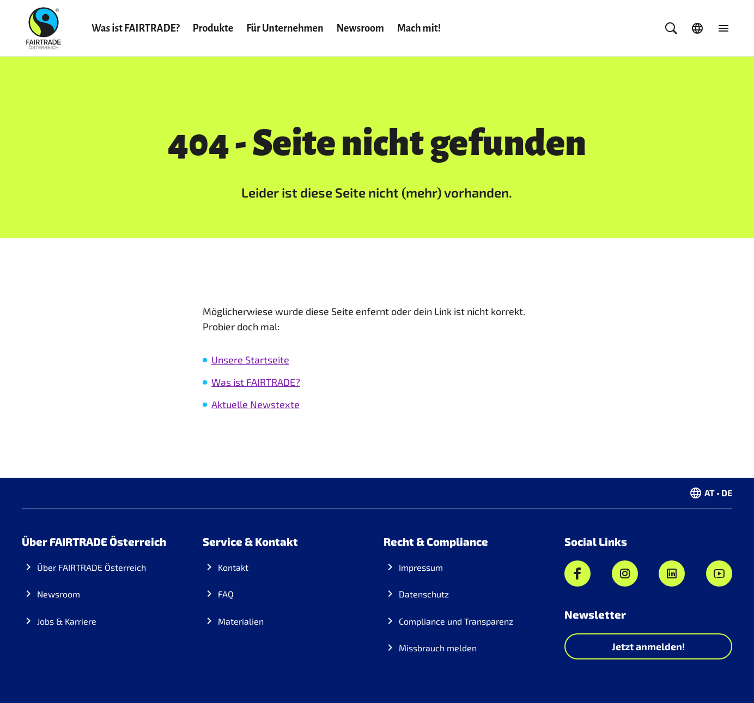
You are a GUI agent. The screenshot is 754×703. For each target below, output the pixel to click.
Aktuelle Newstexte (255, 404)
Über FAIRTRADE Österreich (91, 567)
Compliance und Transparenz (456, 621)
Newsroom (360, 28)
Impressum (421, 567)
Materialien (241, 621)
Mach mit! (419, 28)
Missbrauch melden (438, 648)
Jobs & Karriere (66, 621)
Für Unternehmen (284, 28)
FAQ (226, 594)
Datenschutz (424, 594)
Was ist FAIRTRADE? (136, 28)
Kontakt (233, 567)
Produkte (213, 28)
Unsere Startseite (250, 360)
